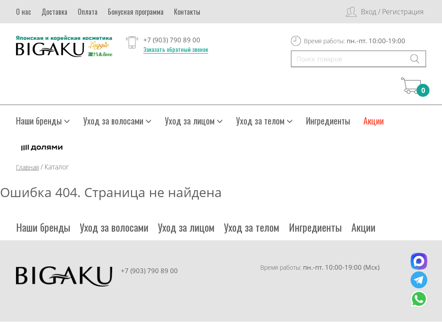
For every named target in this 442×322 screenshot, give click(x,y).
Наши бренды (43, 121)
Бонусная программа (136, 11)
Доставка (54, 11)
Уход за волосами (117, 121)
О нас (23, 11)
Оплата (88, 11)
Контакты (187, 11)
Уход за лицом (194, 121)
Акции (373, 121)
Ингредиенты (328, 121)
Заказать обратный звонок (175, 49)
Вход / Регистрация (392, 11)
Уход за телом (264, 121)
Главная (27, 167)
